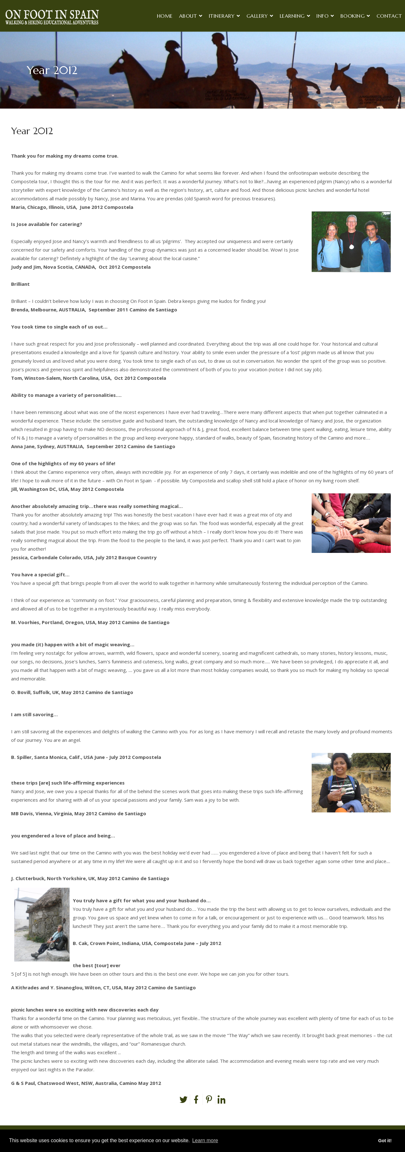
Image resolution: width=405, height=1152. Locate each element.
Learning (292, 16)
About (188, 16)
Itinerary (222, 16)
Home (165, 16)
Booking (352, 16)
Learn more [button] (205, 1140)
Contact (389, 16)
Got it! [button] (384, 1140)
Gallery (257, 16)
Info (322, 16)
